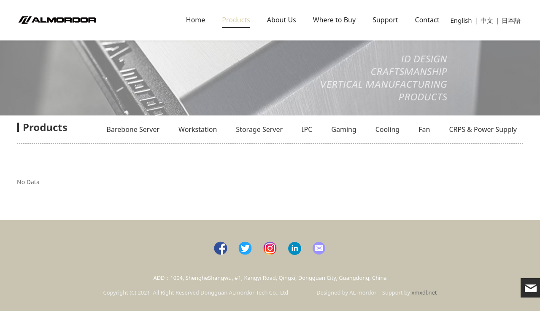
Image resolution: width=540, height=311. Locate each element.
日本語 (511, 20)
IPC (307, 129)
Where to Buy (334, 19)
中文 (487, 20)
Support (385, 19)
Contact (427, 19)
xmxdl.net (424, 292)
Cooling (387, 129)
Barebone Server (133, 129)
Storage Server (259, 129)
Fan (424, 129)
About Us (281, 19)
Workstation (197, 129)
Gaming (343, 129)
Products (236, 19)
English (461, 20)
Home (195, 19)
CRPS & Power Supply (483, 129)
